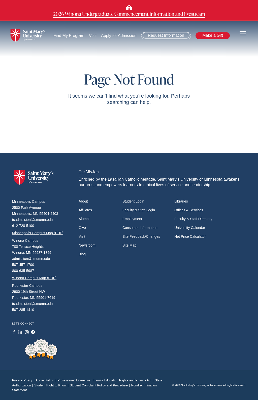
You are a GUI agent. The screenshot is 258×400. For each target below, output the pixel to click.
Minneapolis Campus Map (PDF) (37, 233)
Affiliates (85, 210)
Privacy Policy (24, 380)
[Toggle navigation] (242, 33)
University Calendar (189, 228)
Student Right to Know (52, 385)
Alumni (84, 219)
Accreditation (46, 380)
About (83, 201)
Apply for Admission (119, 35)
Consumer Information (139, 228)
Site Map (129, 245)
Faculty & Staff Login (138, 210)
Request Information (166, 35)
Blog (82, 254)
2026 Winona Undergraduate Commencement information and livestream (129, 13)
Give (82, 228)
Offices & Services (188, 210)
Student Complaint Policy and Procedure (100, 385)
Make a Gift (212, 35)
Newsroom (87, 245)
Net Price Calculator (190, 236)
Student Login (133, 201)
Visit (92, 35)
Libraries (181, 201)
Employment (132, 219)
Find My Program (68, 35)
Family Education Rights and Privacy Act (124, 380)
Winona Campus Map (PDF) (34, 278)
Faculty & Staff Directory (193, 219)
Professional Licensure (75, 380)
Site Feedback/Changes (141, 236)
